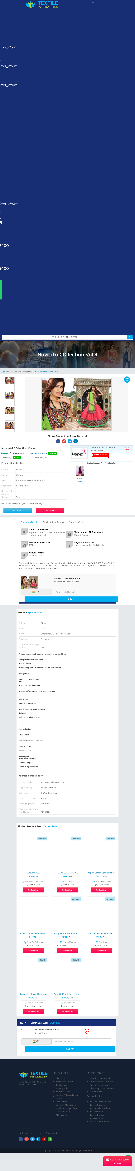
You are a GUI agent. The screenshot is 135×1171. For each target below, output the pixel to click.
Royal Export (102, 942)
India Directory (97, 1118)
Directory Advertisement (102, 1088)
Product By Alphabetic (67, 1108)
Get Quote (80, 481)
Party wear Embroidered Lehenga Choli (68, 933)
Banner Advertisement (101, 1081)
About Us (60, 1078)
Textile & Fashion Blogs (101, 1101)
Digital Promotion (99, 1084)
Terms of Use (63, 1091)
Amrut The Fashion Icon (34, 942)
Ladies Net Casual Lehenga (33, 994)
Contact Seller (50, 510)
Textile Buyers (97, 1111)
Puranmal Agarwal (68, 942)
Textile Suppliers (98, 1104)
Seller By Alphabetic (66, 1104)
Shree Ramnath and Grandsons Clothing (34, 881)
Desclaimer (61, 1101)
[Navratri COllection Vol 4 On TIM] (70, 441)
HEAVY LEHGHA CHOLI (67, 873)
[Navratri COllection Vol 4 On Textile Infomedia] (58, 441)
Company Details (29, 522)
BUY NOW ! (17, 510)
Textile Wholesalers (100, 1108)
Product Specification (54, 522)
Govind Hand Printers (102, 881)
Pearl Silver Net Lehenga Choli (34, 933)
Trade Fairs (61, 1084)
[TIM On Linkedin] (38, 1139)
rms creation (68, 881)
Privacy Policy (63, 1088)
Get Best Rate (33, 890)
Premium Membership (101, 1078)
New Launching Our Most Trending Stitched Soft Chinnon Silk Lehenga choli (102, 933)
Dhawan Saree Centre (34, 1003)
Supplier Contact (77, 522)
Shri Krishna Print (68, 1003)
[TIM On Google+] (26, 1139)
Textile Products (98, 1114)
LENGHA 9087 (33, 873)
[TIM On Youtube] (44, 1139)
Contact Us (96, 1091)
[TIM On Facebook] (21, 1139)
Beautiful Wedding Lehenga (67, 994)
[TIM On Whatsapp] (50, 1139)
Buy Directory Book (99, 1121)
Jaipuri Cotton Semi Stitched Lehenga (102, 873)
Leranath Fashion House (103, 447)
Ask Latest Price (38, 453)
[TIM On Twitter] (32, 1139)
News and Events (64, 1081)
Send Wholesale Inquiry (117, 1161)
